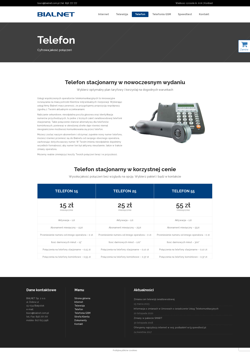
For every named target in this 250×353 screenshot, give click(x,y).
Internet (78, 302)
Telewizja (79, 305)
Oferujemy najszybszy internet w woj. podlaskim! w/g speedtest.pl (170, 327)
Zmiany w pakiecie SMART (148, 318)
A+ (201, 3)
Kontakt (78, 324)
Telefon (78, 309)
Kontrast (208, 3)
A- (196, 3)
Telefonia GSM (82, 313)
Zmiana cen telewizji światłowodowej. (154, 299)
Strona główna (82, 298)
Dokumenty (80, 320)
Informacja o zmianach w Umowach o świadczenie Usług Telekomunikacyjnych (176, 308)
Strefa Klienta (81, 316)
